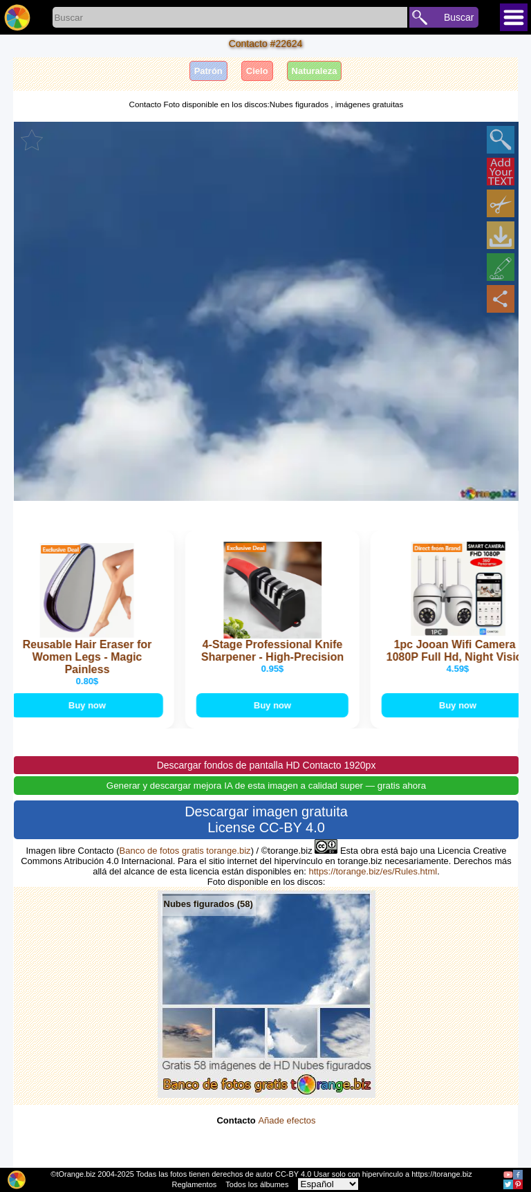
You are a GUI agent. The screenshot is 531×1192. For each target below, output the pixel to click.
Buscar (459, 17)
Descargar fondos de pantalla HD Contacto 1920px (266, 765)
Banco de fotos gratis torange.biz (185, 850)
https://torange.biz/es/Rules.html (372, 871)
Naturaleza (314, 71)
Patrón (208, 71)
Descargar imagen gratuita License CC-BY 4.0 (266, 819)
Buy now (88, 705)
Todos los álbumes (256, 1184)
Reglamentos (193, 1184)
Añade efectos (286, 1120)
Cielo (257, 71)
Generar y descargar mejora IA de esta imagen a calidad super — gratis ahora (266, 785)
